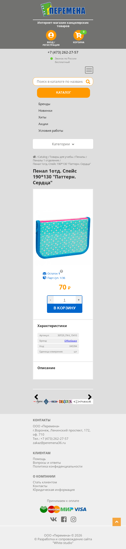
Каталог (63, 92)
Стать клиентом (45, 482)
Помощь (39, 459)
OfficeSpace (70, 340)
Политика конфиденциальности (58, 466)
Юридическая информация (54, 490)
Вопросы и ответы (47, 462)
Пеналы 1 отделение (46, 160)
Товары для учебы (61, 157)
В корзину (65, 308)
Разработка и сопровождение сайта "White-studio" (65, 541)
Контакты (40, 486)
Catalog (42, 157)
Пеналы (80, 157)
